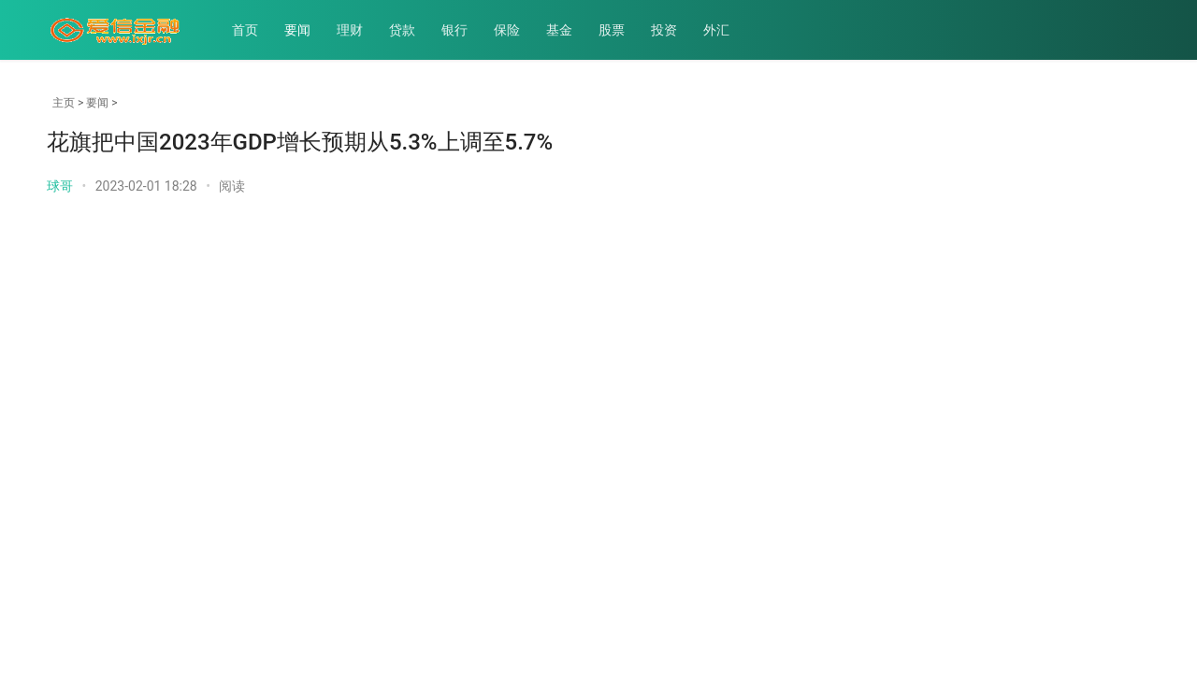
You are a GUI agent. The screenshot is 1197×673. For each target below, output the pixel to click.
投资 (664, 29)
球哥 (60, 186)
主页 (63, 102)
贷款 (402, 29)
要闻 (297, 29)
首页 (245, 29)
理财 (350, 29)
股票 (611, 29)
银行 (454, 29)
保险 (507, 29)
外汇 (716, 29)
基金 (559, 29)
